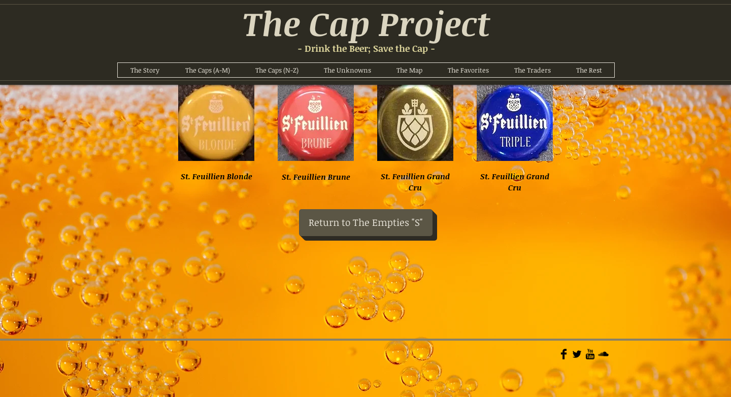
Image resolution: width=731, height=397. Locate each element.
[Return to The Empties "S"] (366, 222)
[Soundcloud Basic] (603, 354)
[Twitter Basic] (577, 354)
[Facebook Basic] (563, 354)
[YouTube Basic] (590, 354)
